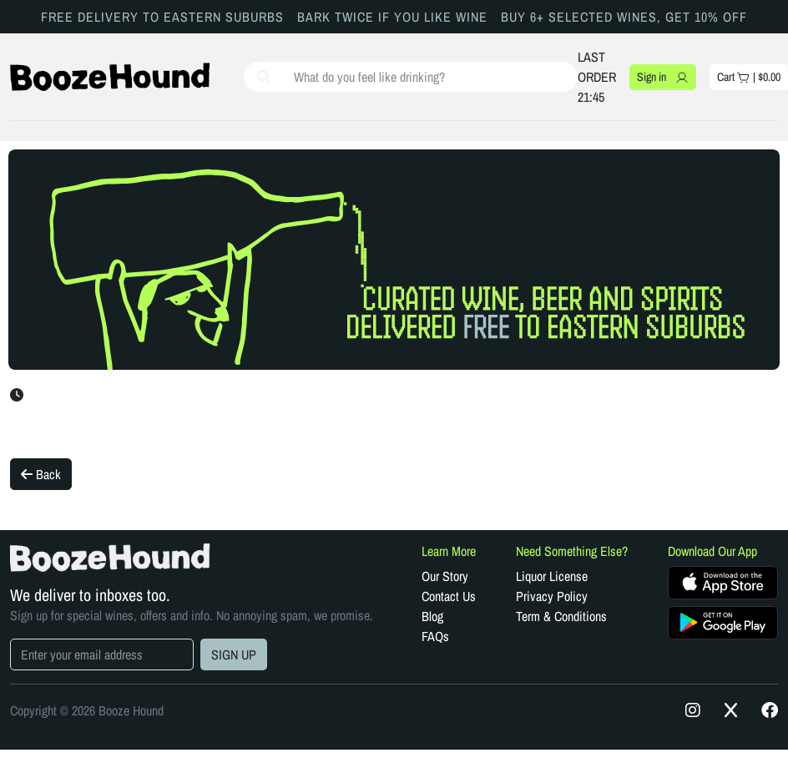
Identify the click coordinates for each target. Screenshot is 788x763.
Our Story (445, 576)
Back (41, 474)
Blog (432, 616)
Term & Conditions (561, 616)
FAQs (435, 636)
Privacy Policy (552, 596)
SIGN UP (233, 654)
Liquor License (552, 576)
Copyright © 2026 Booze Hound (87, 710)
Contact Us (449, 596)
